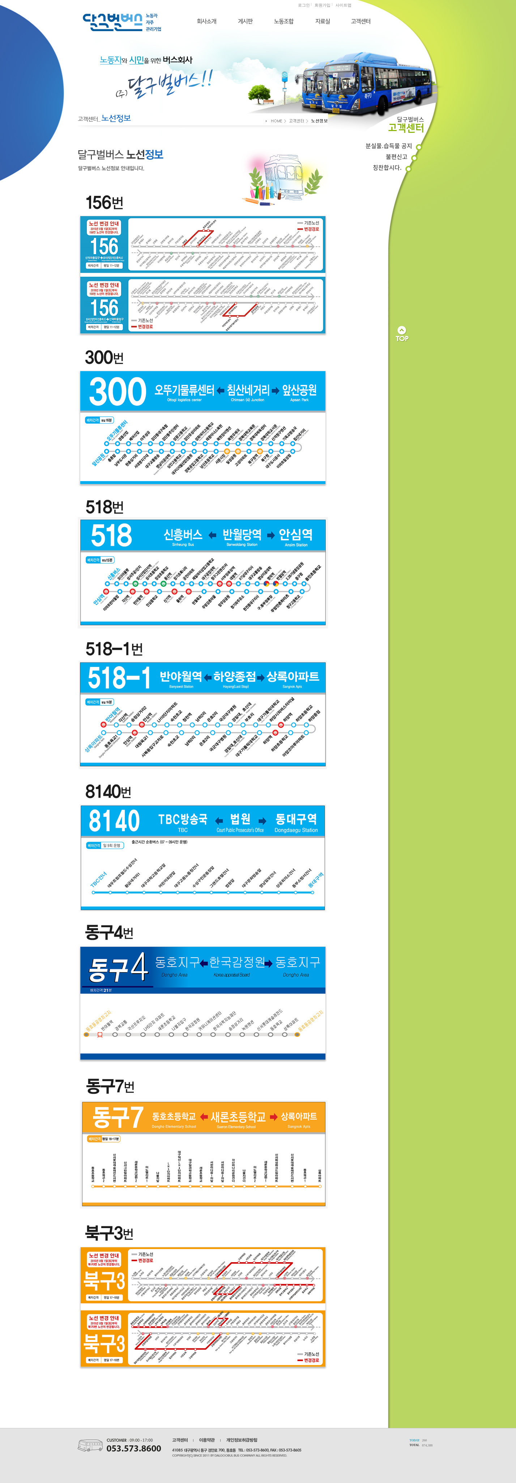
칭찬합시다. (387, 167)
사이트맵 (343, 5)
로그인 (304, 5)
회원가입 (323, 5)
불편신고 (397, 156)
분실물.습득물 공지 (389, 145)
